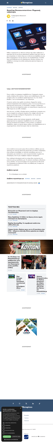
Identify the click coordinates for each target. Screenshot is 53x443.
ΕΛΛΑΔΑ (15, 214)
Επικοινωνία (26, 420)
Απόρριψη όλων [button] (16, 436)
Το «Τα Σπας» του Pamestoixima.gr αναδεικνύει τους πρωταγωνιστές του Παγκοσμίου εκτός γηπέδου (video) (14, 262)
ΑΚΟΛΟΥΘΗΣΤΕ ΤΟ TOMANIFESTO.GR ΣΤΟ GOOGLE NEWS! (23, 183)
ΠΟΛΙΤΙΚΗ (15, 220)
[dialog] (11, 424)
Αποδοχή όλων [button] (7, 436)
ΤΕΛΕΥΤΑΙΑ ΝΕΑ (13, 207)
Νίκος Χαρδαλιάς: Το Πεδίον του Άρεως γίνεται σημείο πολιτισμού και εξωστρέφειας (25, 217)
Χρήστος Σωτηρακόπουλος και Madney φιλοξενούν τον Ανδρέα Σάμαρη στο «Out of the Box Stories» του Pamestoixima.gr (42, 284)
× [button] (20, 408)
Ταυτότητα (26, 417)
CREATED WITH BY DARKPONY (38, 436)
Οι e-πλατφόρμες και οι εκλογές (18, 174)
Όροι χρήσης (26, 415)
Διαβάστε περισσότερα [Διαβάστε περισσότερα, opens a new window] (13, 419)
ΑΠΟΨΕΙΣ (9, 7)
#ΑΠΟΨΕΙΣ (20, 7)
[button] (12, 439)
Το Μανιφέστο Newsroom (18, 15)
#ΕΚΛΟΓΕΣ (15, 7)
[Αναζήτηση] (45, 3)
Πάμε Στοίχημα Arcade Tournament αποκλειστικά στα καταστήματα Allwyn (20, 282)
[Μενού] (7, 2)
